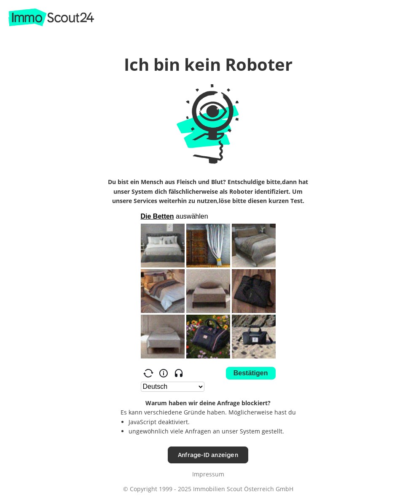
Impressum (208, 474)
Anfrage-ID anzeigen (208, 454)
